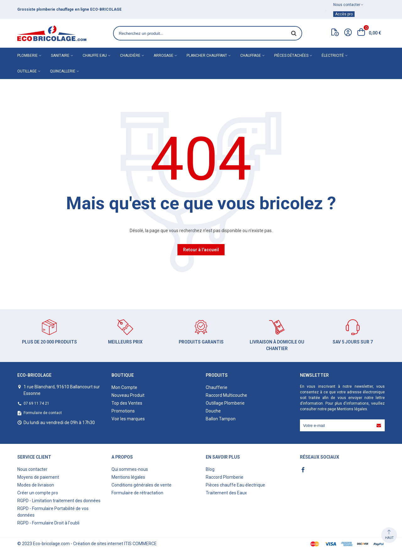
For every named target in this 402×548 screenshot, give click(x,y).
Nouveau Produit (127, 395)
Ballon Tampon (221, 418)
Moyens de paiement (38, 477)
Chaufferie (216, 387)
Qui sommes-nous (129, 469)
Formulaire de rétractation (137, 492)
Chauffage (250, 55)
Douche (213, 410)
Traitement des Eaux (226, 492)
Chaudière (130, 55)
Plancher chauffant (207, 55)
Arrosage (163, 55)
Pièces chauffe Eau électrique (235, 484)
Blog (210, 469)
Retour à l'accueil (201, 249)
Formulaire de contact (43, 413)
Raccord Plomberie (224, 477)
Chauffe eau (95, 55)
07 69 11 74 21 (36, 403)
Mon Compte (124, 387)
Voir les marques (128, 418)
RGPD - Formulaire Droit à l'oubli (48, 522)
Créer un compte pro (37, 492)
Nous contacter (32, 469)
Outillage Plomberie (225, 403)
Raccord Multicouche (226, 395)
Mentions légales (352, 409)
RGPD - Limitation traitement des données (58, 500)
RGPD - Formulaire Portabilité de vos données (53, 512)
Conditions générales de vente (141, 484)
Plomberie (27, 55)
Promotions (123, 410)
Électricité (333, 55)
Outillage (27, 71)
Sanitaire (60, 55)
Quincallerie (62, 71)
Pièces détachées (291, 55)
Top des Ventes (126, 403)
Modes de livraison (35, 484)
